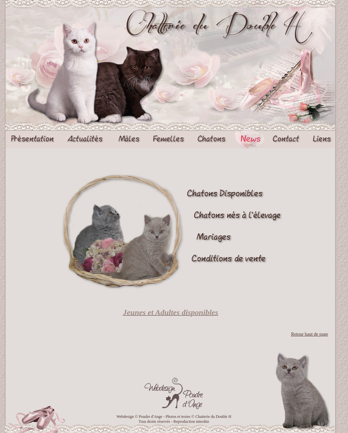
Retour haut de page (309, 334)
